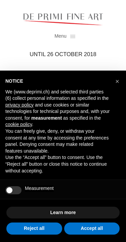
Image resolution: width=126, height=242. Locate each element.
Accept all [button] (92, 228)
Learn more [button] (63, 212)
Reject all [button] (34, 228)
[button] (117, 81)
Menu (64, 36)
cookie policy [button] (18, 124)
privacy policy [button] (19, 105)
